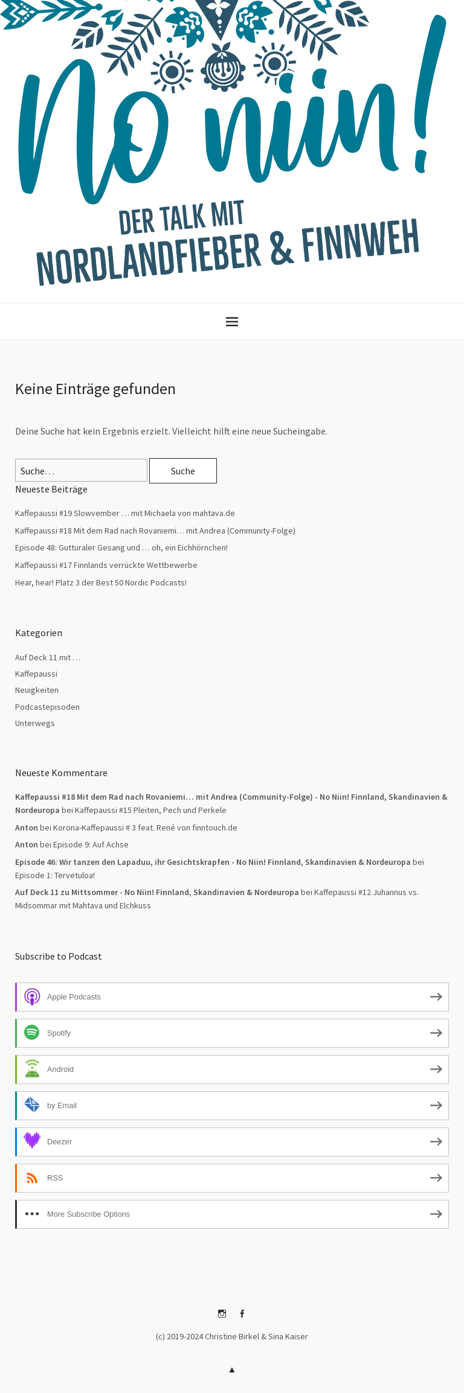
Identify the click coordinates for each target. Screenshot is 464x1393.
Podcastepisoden (47, 706)
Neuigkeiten (37, 689)
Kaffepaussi (36, 673)
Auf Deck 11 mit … (47, 657)
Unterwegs (35, 723)
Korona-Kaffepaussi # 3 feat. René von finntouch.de (145, 827)
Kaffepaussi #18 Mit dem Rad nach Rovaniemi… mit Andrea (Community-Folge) (155, 530)
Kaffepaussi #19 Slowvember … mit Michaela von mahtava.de (125, 513)
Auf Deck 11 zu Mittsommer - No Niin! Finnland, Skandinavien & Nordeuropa (157, 892)
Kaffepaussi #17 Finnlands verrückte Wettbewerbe (106, 564)
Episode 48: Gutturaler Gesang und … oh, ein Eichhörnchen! (121, 547)
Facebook (242, 1318)
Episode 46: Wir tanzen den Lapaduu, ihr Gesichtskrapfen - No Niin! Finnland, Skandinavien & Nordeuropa (213, 861)
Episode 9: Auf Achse (91, 844)
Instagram (222, 1318)
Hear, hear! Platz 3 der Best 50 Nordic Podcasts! (101, 582)
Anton (26, 844)
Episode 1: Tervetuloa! (55, 875)
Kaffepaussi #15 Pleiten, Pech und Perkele (151, 810)
